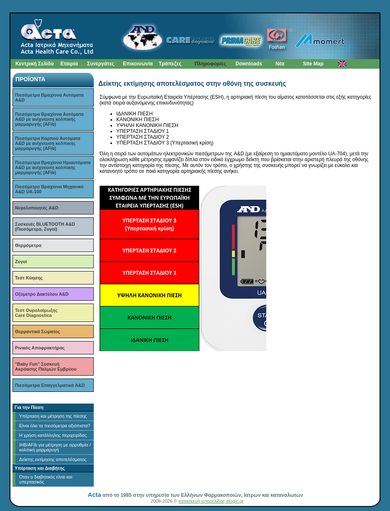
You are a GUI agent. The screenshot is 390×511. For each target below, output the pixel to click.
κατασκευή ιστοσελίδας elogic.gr (210, 501)
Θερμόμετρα (28, 245)
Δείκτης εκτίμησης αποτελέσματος (52, 459)
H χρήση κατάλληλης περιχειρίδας (53, 435)
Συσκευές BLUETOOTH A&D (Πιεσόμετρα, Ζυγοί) (45, 227)
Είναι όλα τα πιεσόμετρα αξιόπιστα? (54, 425)
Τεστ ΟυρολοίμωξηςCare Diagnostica (36, 313)
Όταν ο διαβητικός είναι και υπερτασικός (45, 479)
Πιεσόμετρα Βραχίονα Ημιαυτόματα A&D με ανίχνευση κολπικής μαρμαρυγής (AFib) (52, 167)
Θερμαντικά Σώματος (37, 331)
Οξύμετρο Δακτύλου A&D (42, 294)
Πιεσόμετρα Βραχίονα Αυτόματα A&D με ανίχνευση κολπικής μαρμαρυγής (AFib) (49, 119)
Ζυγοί (21, 261)
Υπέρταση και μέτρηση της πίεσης (53, 416)
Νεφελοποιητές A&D (36, 207)
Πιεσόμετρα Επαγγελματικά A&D (50, 385)
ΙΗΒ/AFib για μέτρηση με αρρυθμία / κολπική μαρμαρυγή (55, 447)
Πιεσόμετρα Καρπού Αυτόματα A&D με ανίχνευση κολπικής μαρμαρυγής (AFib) (47, 143)
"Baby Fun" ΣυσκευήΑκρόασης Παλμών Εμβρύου (46, 366)
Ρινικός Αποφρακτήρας (40, 347)
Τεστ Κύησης (28, 277)
